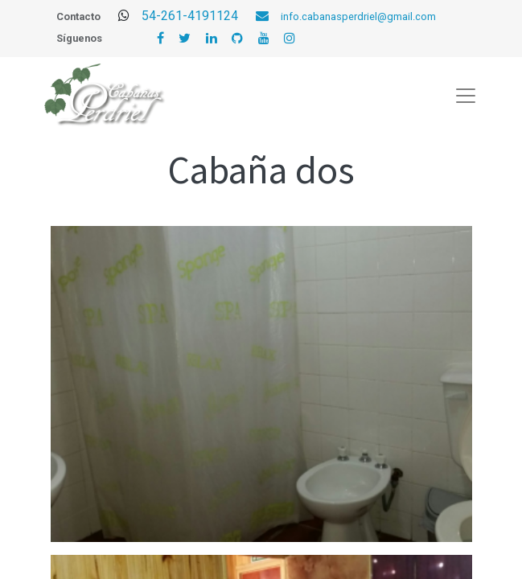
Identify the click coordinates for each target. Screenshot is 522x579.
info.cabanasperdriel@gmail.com (358, 16)
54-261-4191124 (211, 15)
